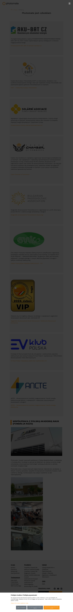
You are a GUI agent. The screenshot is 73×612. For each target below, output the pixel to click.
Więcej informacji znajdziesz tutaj (19, 603)
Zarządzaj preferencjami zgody (35, 607)
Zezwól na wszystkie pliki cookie (51, 607)
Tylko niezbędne (21, 607)
